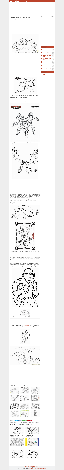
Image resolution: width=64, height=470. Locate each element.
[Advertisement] (32, 9)
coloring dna (13, 422)
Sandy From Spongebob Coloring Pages (31, 458)
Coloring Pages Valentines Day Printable (16, 458)
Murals (34, 1)
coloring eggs (26, 422)
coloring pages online (37, 422)
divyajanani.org (14, 1)
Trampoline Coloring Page (29, 435)
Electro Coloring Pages (46, 52)
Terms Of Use (35, 466)
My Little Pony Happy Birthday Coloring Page (16, 435)
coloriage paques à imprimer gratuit (36, 468)
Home (21, 1)
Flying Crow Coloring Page (47, 61)
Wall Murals (30, 1)
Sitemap (26, 466)
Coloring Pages (25, 1)
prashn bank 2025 (43, 468)
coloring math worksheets (31, 422)
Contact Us (28, 466)
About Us (38, 466)
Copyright (31, 466)
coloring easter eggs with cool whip (19, 422)
